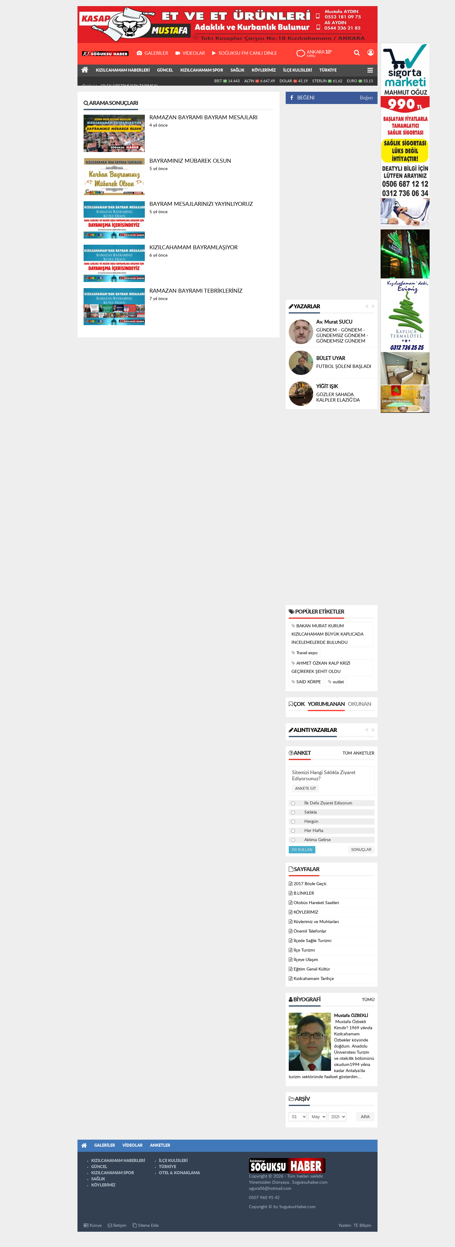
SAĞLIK (237, 70)
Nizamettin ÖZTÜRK (338, 386)
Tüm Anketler (358, 753)
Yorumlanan (326, 704)
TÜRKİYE (328, 70)
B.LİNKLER (304, 893)
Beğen (366, 97)
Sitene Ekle (146, 1225)
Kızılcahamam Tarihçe (314, 979)
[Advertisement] (332, 202)
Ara (365, 1116)
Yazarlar (304, 307)
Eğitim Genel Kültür (312, 969)
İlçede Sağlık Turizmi (312, 941)
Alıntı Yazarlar (313, 730)
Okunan (359, 704)
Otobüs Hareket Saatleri (316, 903)
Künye (93, 1225)
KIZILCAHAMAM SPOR (201, 70)
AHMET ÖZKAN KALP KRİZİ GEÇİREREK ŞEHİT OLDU (320, 667)
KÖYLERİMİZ (264, 70)
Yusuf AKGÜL (331, 353)
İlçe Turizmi (304, 950)
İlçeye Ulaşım (306, 960)
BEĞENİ (304, 97)
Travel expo (304, 653)
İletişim (117, 1225)
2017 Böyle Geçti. (310, 884)
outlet (336, 682)
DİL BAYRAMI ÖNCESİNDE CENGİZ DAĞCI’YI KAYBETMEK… (344, 366)
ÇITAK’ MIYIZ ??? (333, 335)
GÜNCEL (165, 70)
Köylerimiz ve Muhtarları (316, 922)
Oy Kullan (302, 850)
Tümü (368, 1000)
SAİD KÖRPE (306, 682)
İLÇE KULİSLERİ (297, 70)
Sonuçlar (361, 850)
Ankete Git (305, 788)
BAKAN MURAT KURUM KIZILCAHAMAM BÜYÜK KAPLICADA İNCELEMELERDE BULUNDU (327, 634)
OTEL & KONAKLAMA (179, 1173)
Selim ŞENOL (330, 327)
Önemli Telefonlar (310, 931)
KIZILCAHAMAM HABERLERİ (123, 70)
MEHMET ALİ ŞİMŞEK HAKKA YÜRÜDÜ (136, 81)
